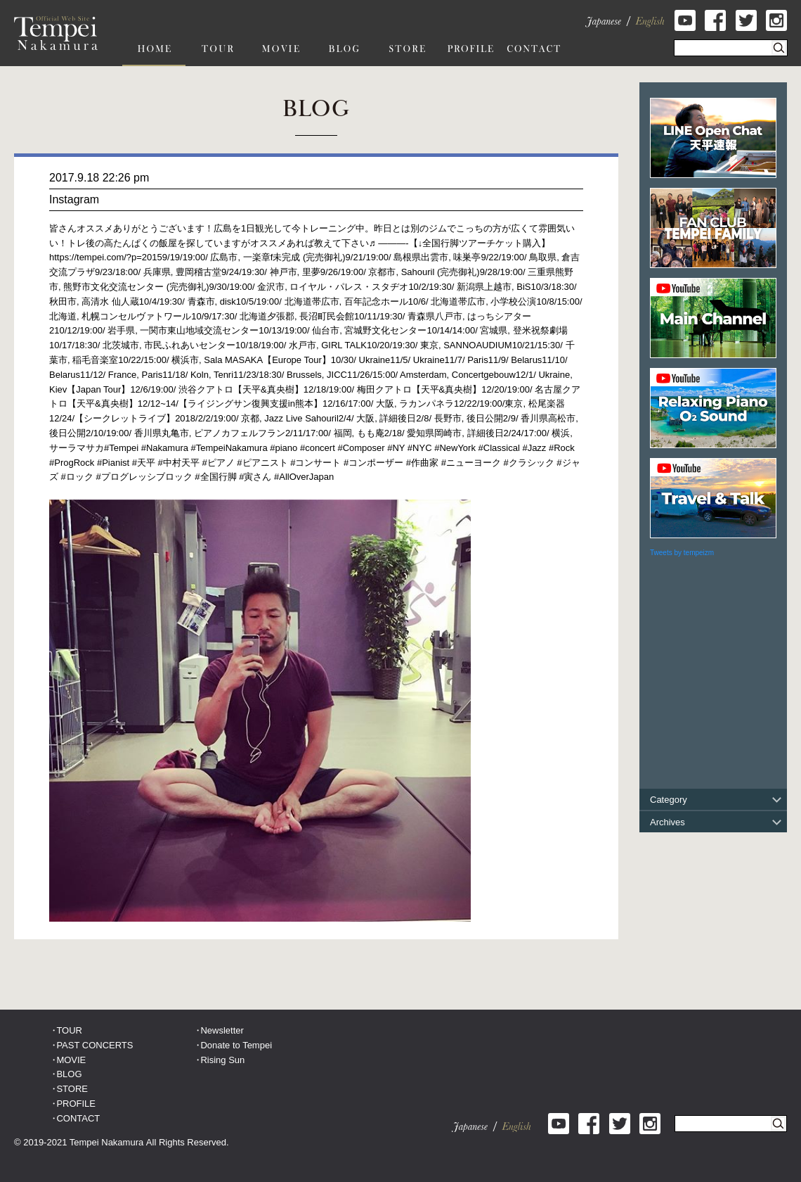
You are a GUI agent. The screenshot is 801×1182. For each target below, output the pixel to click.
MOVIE (71, 1060)
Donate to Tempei (236, 1045)
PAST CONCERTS (94, 1045)
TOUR (69, 1030)
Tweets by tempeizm (682, 553)
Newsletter (221, 1030)
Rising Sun (222, 1060)
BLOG (69, 1074)
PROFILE (76, 1103)
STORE (72, 1089)
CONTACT (78, 1118)
